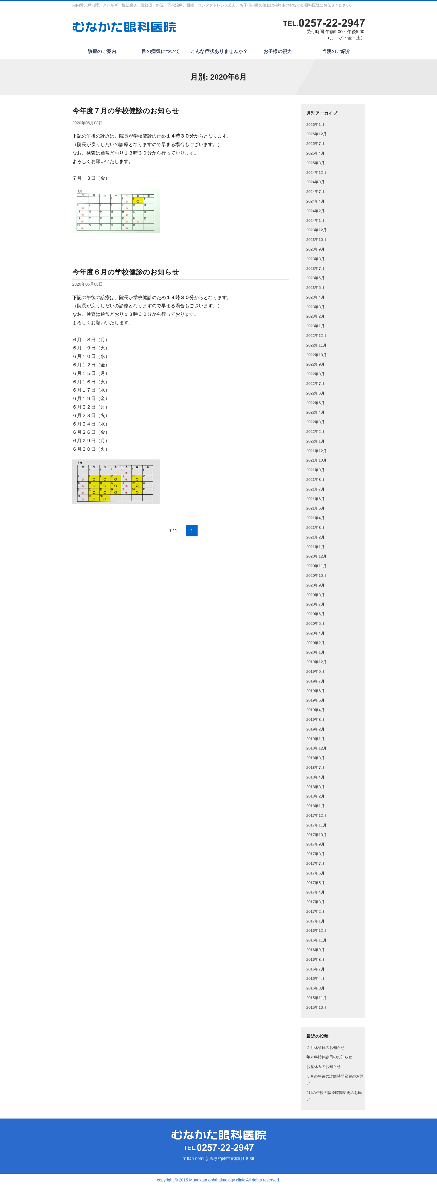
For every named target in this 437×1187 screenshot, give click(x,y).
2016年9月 (315, 951)
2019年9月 (315, 672)
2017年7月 (315, 864)
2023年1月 (315, 327)
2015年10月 (316, 1008)
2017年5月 (315, 883)
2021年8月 (315, 480)
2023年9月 (315, 250)
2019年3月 (315, 720)
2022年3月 (315, 423)
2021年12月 (316, 452)
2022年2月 (315, 432)
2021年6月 (315, 500)
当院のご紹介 (335, 51)
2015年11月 (316, 999)
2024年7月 (315, 193)
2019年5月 (315, 701)
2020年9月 (315, 586)
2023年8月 (315, 260)
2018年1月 (315, 807)
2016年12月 (316, 931)
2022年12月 (316, 337)
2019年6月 (315, 691)
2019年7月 (315, 682)
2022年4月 (315, 413)
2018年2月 (315, 797)
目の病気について (160, 51)
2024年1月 (315, 221)
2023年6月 (315, 279)
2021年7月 (315, 490)
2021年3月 (315, 528)
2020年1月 (315, 653)
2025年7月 (315, 145)
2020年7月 (315, 605)
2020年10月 (316, 576)
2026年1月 (315, 125)
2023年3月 (315, 308)
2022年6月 (315, 394)
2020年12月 (316, 557)
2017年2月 (315, 912)
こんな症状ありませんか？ (218, 51)
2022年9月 (315, 365)
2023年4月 (315, 298)
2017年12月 (316, 816)
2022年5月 (315, 404)
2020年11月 (316, 567)
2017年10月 (316, 835)
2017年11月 (316, 826)
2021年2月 (315, 538)
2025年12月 (316, 135)
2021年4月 (315, 519)
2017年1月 (315, 922)
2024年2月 (315, 212)
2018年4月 (315, 778)
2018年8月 (315, 759)
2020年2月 (315, 643)
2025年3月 (315, 164)
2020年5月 (315, 624)
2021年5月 (315, 509)
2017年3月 (315, 903)
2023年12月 (316, 231)
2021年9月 (315, 471)
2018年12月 (316, 749)
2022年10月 (316, 356)
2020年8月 (315, 596)
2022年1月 (315, 442)
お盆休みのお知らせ (323, 1068)
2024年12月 (316, 173)
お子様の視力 (277, 51)
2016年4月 (315, 979)
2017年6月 (315, 874)
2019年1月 (315, 739)
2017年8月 (315, 855)
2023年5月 (315, 289)
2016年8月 (315, 960)
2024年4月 (315, 202)
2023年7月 (315, 269)
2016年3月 (315, 989)
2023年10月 (316, 241)
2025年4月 (315, 154)
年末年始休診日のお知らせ (329, 1058)
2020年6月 (315, 615)
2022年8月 (315, 375)
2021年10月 (316, 461)
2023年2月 (315, 317)
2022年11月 (316, 346)
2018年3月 (315, 787)
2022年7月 (315, 384)
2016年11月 (316, 941)
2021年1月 (315, 548)
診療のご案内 (101, 51)
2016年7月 (315, 970)
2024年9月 (315, 183)
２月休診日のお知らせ (325, 1048)
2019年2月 (315, 730)
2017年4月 (315, 893)
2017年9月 (315, 845)
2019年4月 (315, 711)
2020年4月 (315, 634)
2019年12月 (316, 663)
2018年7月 (315, 768)
